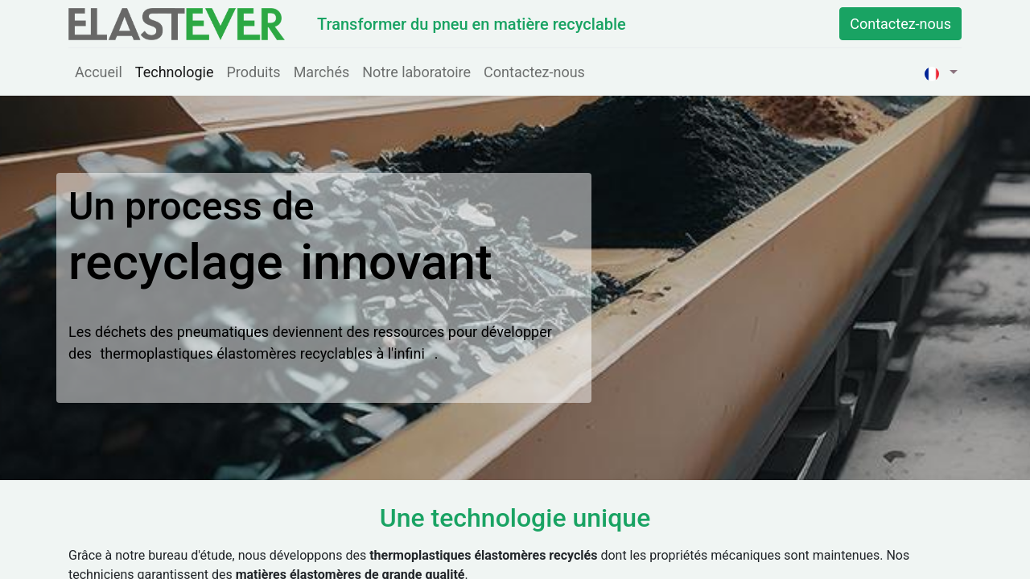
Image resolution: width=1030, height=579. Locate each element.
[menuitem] (98, 72)
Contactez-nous (900, 23)
